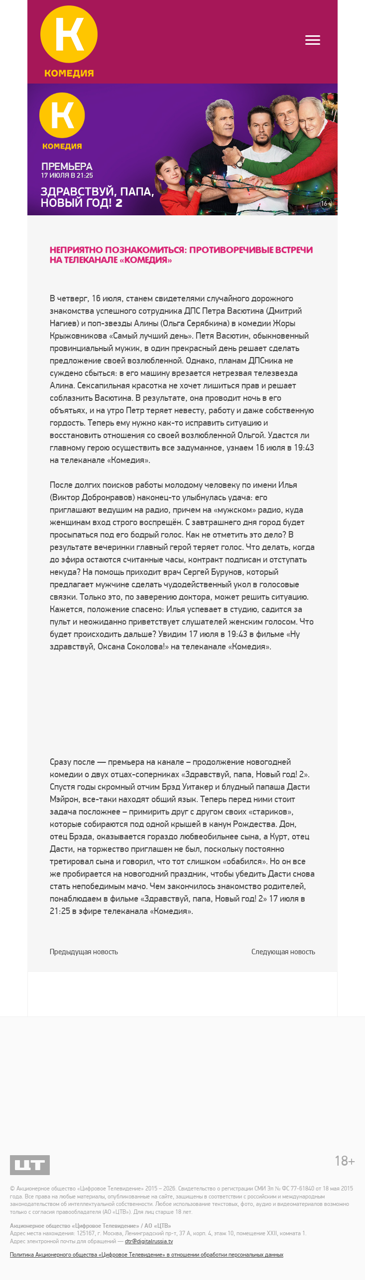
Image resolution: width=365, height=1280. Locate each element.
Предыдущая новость (84, 951)
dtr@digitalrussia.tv (149, 1241)
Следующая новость (283, 951)
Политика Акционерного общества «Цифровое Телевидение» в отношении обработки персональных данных (146, 1255)
